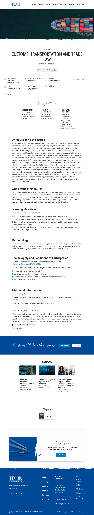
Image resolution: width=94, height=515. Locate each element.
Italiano (76, 512)
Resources (63, 4)
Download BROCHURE (78, 80)
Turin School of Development (60, 478)
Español (71, 512)
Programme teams (61, 488)
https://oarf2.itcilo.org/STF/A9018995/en (27, 264)
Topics (57, 483)
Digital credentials (79, 489)
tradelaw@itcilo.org (54, 80)
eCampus (45, 499)
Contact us (79, 499)
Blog (77, 477)
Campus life (80, 479)
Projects (55, 4)
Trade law (47, 49)
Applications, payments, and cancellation (62, 504)
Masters (48, 4)
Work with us (59, 492)
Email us (76, 345)
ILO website (80, 496)
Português (82, 512)
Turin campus (59, 485)
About (34, 4)
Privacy (11, 512)
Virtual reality (78, 485)
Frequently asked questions (60, 500)
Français (65, 512)
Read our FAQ (65, 345)
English (54, 70)
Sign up (60, 455)
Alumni (78, 482)
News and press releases (62, 497)
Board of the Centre (61, 490)
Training (41, 4)
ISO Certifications (80, 493)
